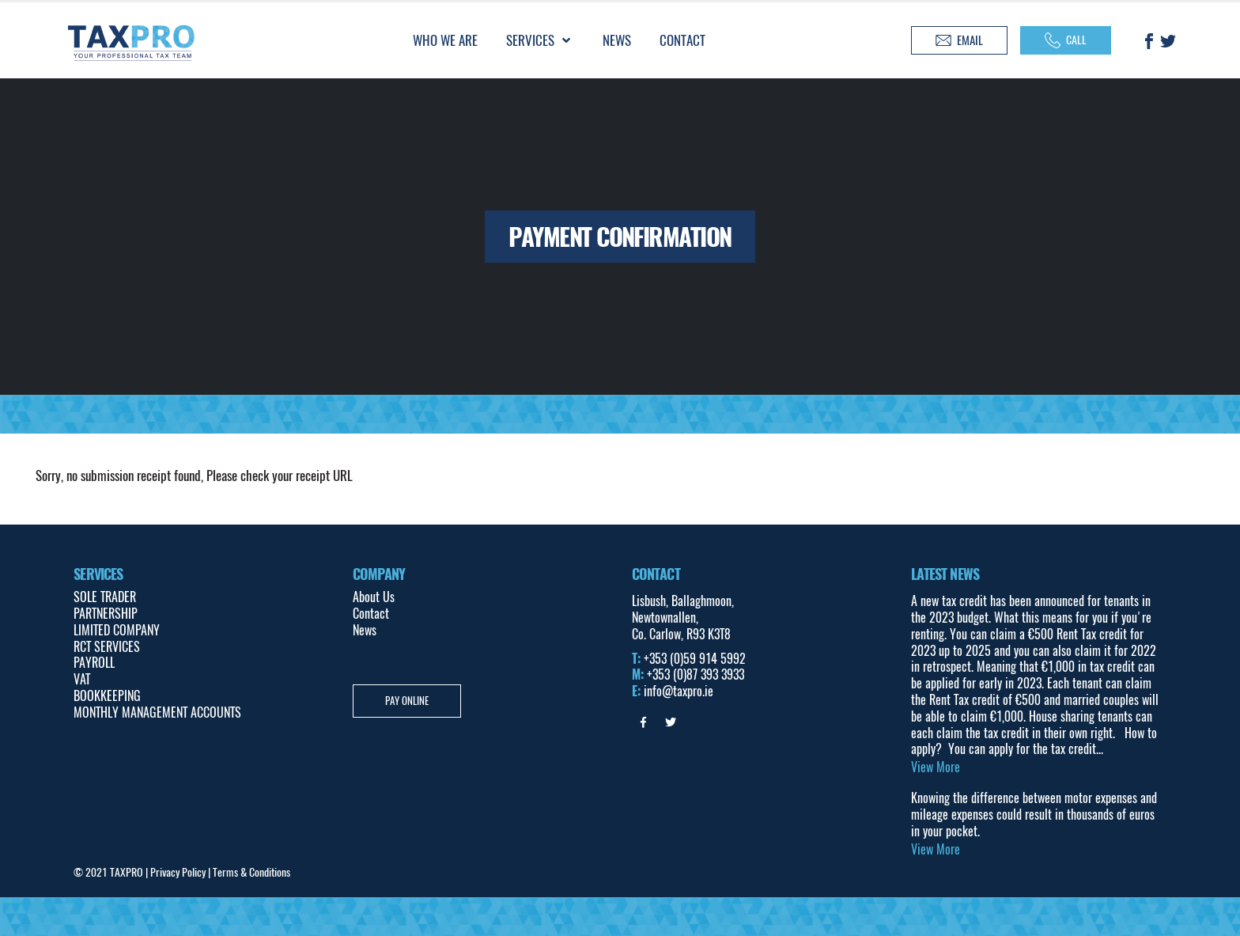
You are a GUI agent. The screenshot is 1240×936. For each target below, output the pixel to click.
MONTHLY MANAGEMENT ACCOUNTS (157, 712)
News (364, 630)
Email (959, 40)
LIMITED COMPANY (117, 630)
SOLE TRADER (105, 597)
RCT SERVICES (107, 647)
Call (1066, 40)
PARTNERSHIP (106, 613)
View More (935, 767)
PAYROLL (94, 662)
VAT (82, 679)
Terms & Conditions (251, 872)
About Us (374, 597)
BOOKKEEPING (107, 696)
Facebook (644, 722)
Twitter (670, 722)
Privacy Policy (178, 872)
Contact (371, 613)
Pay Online (407, 700)
